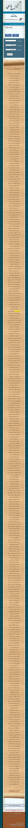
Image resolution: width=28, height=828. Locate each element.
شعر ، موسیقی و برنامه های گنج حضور (16, 824)
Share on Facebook (8, 35)
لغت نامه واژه (13, 825)
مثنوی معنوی (15, 24)
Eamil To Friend (16, 35)
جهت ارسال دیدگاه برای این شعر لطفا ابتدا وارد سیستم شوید (14, 810)
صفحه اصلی (22, 24)
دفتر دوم (10, 24)
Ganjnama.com (17, 813)
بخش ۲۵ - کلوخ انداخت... (13, 791)
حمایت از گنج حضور (20, 822)
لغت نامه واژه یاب (20, 825)
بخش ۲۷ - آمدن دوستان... (14, 790)
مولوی (18, 24)
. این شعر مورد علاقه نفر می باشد (14, 805)
